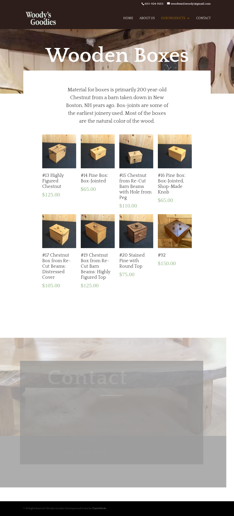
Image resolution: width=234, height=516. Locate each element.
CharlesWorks (99, 508)
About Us (147, 18)
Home (128, 18)
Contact (203, 18)
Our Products (173, 18)
